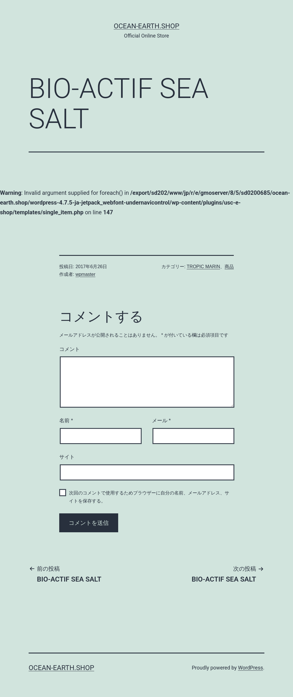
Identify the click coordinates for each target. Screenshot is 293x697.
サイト (67, 457)
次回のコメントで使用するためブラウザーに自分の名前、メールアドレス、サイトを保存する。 (149, 496)
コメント (69, 349)
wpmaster (85, 274)
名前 (66, 420)
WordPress (250, 668)
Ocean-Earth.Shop (146, 26)
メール (161, 420)
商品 (229, 266)
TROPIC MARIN (203, 266)
